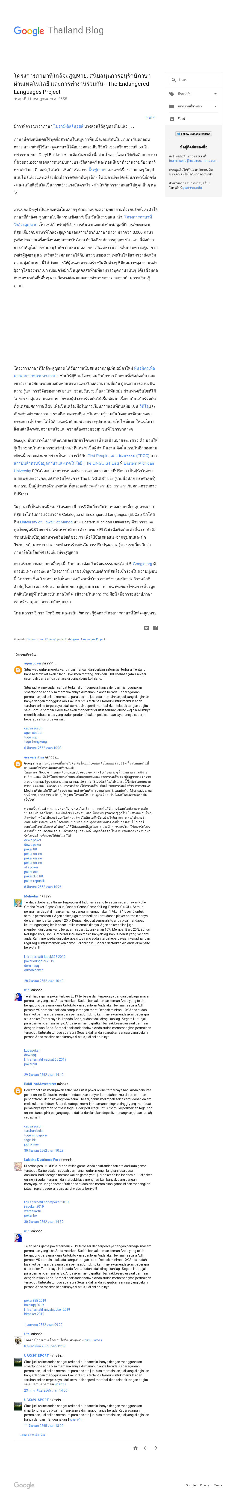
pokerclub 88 (33, 876)
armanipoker (33, 970)
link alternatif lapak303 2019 (44, 957)
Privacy (205, 1485)
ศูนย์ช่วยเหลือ (192, 188)
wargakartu (32, 1211)
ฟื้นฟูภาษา (97, 170)
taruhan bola (33, 1131)
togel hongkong (35, 742)
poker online (33, 854)
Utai (27, 1334)
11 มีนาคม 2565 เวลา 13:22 (43, 1426)
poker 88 (30, 849)
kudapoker (32, 1050)
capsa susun (33, 728)
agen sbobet (33, 733)
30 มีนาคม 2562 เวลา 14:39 (43, 1222)
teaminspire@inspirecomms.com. (193, 160)
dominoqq (31, 966)
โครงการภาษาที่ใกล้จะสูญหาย (45, 639)
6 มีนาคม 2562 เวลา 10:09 (43, 748)
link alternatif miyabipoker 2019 (47, 1309)
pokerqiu (30, 1064)
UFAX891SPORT (37, 1355)
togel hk (30, 1140)
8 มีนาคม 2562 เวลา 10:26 (43, 887)
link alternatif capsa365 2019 (45, 1059)
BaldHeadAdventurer (40, 1084)
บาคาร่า (60, 1384)
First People (97, 456)
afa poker (31, 867)
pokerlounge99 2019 (39, 961)
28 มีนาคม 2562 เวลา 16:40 (43, 981)
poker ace (31, 872)
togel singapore (35, 1135)
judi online (31, 1144)
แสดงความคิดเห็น (32, 1435)
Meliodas (31, 896)
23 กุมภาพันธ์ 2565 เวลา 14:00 (45, 1390)
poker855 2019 (35, 1300)
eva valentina (34, 757)
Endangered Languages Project (85, 639)
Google (191, 1485)
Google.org (142, 564)
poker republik (34, 881)
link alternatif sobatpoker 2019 (46, 1202)
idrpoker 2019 (34, 1314)
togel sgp (31, 737)
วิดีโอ (144, 406)
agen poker (33, 663)
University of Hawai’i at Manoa (46, 522)
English (151, 117)
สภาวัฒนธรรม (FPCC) (131, 456)
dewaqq (30, 1055)
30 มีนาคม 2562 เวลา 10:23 (43, 1150)
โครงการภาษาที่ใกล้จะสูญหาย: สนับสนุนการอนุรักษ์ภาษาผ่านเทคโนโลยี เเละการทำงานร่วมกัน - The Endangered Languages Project (82, 84)
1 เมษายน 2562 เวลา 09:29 (43, 1325)
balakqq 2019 (34, 1305)
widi (27, 990)
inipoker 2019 (34, 1206)
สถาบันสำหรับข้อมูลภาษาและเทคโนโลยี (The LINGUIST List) (66, 463)
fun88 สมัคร (93, 1340)
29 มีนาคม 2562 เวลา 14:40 (43, 1075)
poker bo (30, 1215)
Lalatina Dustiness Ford (42, 1160)
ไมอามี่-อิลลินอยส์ (68, 126)
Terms (218, 1485)
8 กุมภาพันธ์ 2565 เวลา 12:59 (44, 1346)
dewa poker (32, 840)
